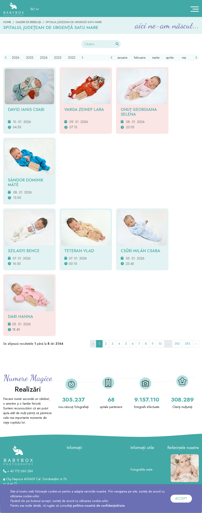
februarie (140, 57)
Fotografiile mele (141, 469)
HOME (7, 22)
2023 (57, 57)
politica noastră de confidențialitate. (99, 505)
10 (160, 343)
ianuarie (122, 57)
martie (156, 57)
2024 (43, 57)
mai (184, 57)
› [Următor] (195, 343)
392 (177, 343)
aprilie (170, 57)
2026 (15, 57)
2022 (71, 57)
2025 (29, 57)
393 (187, 343)
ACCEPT (181, 498)
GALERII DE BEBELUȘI (28, 22)
